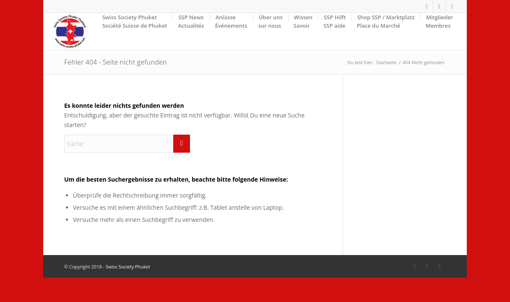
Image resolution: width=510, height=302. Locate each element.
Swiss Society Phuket (128, 266)
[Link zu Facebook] (427, 6)
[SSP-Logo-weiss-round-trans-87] (70, 31)
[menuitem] (135, 31)
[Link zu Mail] (452, 6)
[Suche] (127, 144)
